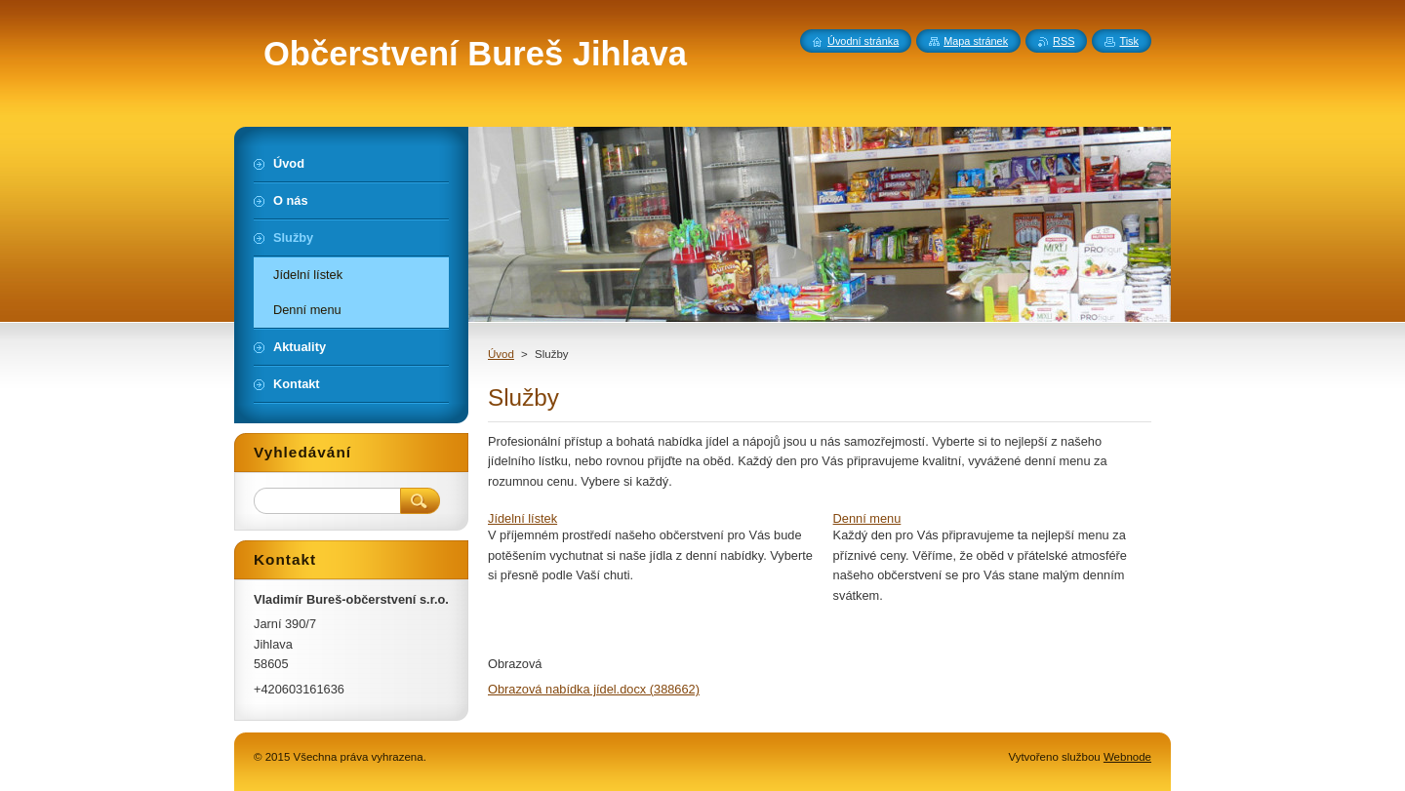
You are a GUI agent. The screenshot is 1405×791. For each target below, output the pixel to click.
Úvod (501, 354)
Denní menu (867, 518)
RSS (1063, 41)
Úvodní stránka (863, 41)
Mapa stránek (975, 41)
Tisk (1129, 41)
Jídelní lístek (522, 518)
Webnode (1127, 757)
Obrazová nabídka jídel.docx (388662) (594, 689)
